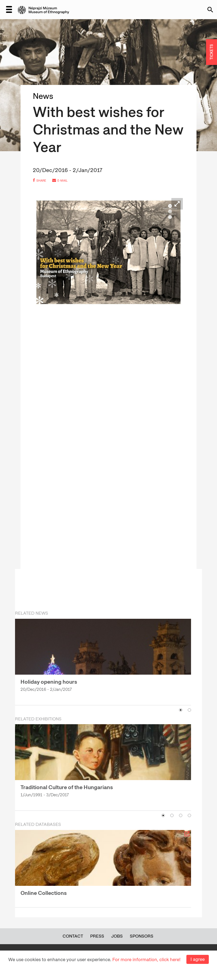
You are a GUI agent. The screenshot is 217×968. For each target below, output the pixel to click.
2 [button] (189, 710)
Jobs (117, 936)
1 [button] (180, 710)
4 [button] (189, 815)
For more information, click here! (146, 959)
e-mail (60, 180)
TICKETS (211, 52)
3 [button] (180, 815)
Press (97, 936)
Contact (73, 936)
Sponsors (141, 936)
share (39, 180)
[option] (103, 658)
